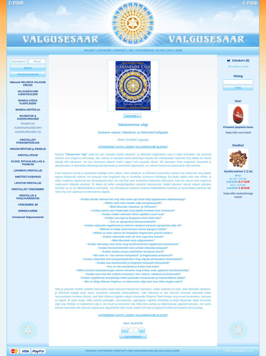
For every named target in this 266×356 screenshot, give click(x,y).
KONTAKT (120, 50)
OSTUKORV (105, 50)
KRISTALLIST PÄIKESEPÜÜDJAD (27, 141)
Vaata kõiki (238, 132)
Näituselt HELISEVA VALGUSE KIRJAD (28, 84)
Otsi (238, 87)
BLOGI (160, 50)
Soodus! (238, 145)
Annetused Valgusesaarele (28, 217)
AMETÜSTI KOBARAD (28, 176)
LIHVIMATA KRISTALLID (28, 170)
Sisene (28, 68)
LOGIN (178, 50)
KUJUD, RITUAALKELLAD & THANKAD (28, 163)
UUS (169, 50)
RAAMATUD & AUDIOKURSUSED (28, 117)
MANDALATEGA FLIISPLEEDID (28, 102)
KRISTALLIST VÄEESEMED (28, 189)
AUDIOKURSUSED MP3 (28, 127)
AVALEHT (89, 50)
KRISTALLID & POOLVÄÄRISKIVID (27, 197)
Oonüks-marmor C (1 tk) (238, 171)
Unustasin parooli (27, 74)
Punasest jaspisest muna (238, 127)
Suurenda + (132, 116)
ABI (130, 50)
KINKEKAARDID (28, 210)
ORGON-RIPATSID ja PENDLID (28, 149)
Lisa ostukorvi (132, 337)
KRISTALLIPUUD (28, 155)
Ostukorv (238, 60)
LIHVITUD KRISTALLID (28, 183)
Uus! (238, 101)
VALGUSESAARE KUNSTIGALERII (28, 93)
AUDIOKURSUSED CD (28, 132)
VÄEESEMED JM (28, 204)
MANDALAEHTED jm (28, 109)
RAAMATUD (28, 123)
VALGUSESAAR (144, 50)
